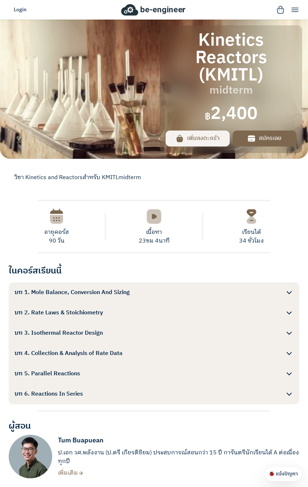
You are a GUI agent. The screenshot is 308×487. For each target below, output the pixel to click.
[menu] (295, 9)
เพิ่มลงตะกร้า (197, 138)
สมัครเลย (264, 138)
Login (20, 9)
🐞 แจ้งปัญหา (283, 474)
